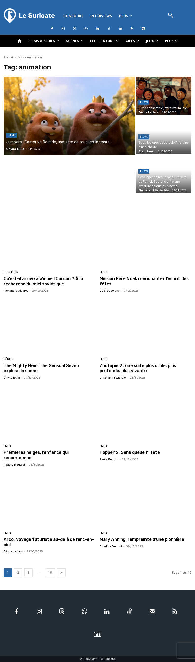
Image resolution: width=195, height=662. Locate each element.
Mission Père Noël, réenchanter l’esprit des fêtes (144, 281)
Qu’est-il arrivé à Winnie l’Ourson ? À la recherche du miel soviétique (43, 281)
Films (11, 135)
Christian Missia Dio (113, 377)
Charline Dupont (111, 546)
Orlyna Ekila (12, 377)
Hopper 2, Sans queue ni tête (129, 452)
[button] (170, 15)
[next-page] (61, 572)
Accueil (9, 57)
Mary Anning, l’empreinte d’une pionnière (142, 539)
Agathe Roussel (14, 464)
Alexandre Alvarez (16, 290)
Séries (8, 358)
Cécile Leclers (109, 290)
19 (50, 572)
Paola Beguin (109, 459)
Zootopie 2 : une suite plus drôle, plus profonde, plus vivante (137, 368)
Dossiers (11, 272)
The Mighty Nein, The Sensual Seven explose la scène (49, 368)
